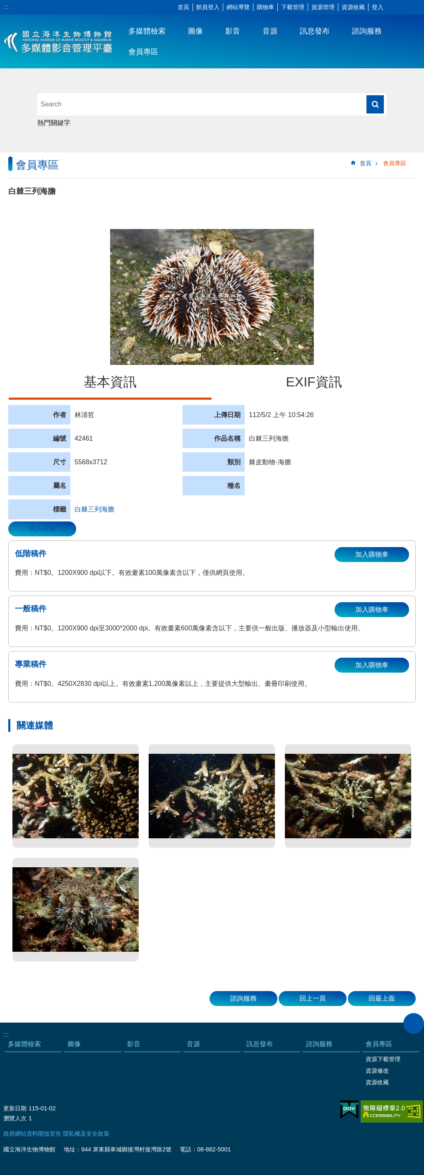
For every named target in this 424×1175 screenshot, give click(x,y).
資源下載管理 (383, 1059)
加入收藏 (42, 528)
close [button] (413, 1023)
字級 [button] (393, 7)
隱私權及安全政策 (86, 1133)
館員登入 (207, 7)
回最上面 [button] (382, 998)
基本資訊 (110, 381)
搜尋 (375, 104)
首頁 (183, 7)
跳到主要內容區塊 (4, 4)
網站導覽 (238, 7)
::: (6, 6)
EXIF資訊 (314, 381)
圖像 (195, 31)
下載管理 (292, 7)
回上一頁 (312, 998)
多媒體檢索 (147, 31)
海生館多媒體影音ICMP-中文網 (58, 41)
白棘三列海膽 (94, 509)
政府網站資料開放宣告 (32, 1133)
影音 (232, 31)
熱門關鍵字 (53, 122)
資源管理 (323, 7)
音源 (270, 31)
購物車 (265, 7)
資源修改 (377, 1070)
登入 (377, 7)
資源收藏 (353, 7)
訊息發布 (315, 31)
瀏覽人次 (14, 1118)
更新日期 (14, 1108)
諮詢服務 (367, 31)
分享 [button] (405, 7)
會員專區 (143, 52)
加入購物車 (371, 554)
